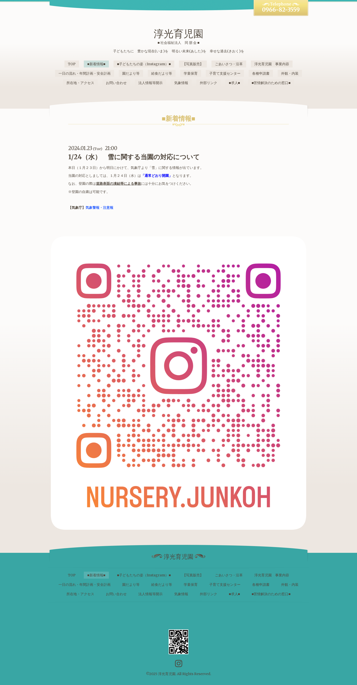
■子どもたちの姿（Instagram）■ (144, 64)
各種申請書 (260, 73)
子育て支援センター (224, 73)
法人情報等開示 (150, 83)
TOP (72, 64)
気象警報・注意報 (99, 207)
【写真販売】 (192, 64)
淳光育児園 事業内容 (271, 64)
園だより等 (131, 73)
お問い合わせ (116, 83)
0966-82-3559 (281, 9)
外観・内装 (289, 73)
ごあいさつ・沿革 (229, 64)
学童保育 (191, 73)
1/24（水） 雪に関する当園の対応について (134, 157)
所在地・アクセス (80, 83)
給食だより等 (161, 73)
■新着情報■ (96, 64)
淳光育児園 (178, 34)
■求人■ (234, 83)
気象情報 (181, 83)
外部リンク (208, 83)
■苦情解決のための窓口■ (271, 83)
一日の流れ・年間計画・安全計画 (85, 73)
